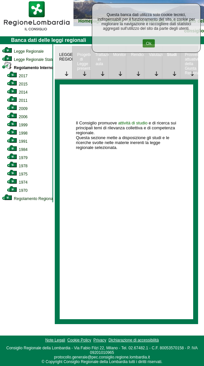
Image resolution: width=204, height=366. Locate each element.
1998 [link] (17, 133)
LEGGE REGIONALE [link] (65, 57)
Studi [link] (172, 54)
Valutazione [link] (155, 54)
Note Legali (55, 340)
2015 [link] (17, 84)
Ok (149, 43)
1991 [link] (17, 141)
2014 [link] (17, 92)
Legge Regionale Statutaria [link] (32, 59)
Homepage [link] (90, 21)
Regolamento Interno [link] (27, 67)
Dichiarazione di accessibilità (134, 340)
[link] (36, 31)
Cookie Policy (79, 340)
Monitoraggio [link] (119, 54)
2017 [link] (17, 76)
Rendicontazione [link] (137, 54)
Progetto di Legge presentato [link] (83, 61)
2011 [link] (17, 100)
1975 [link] (17, 174)
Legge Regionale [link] (23, 51)
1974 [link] (17, 182)
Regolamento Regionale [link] (29, 198)
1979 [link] (17, 158)
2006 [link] (17, 117)
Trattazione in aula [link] (101, 59)
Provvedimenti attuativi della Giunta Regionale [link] (191, 63)
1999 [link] (17, 125)
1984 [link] (17, 149)
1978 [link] (17, 166)
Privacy (99, 340)
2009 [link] (17, 108)
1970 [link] (17, 190)
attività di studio (133, 122)
